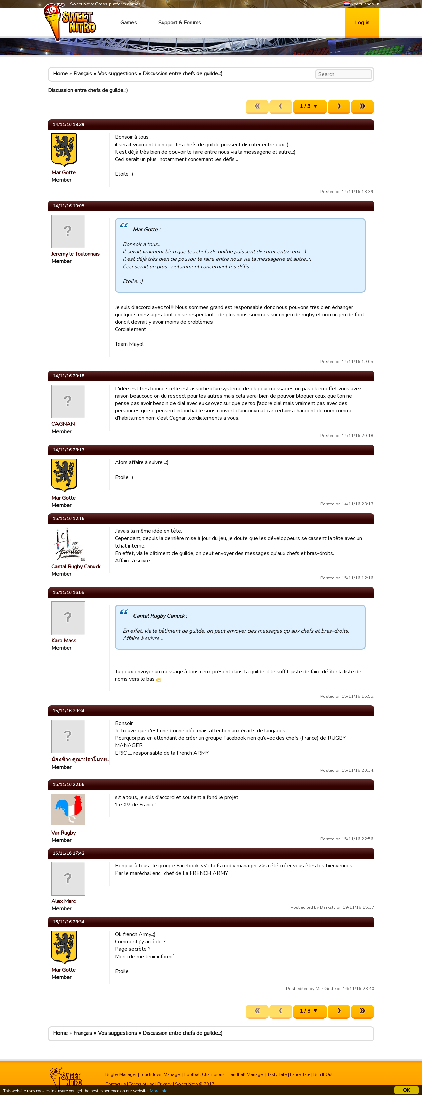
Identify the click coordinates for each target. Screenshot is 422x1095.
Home (60, 73)
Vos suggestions (117, 73)
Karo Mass (63, 640)
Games (128, 22)
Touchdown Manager (160, 1074)
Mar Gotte (63, 172)
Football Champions (204, 1074)
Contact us (115, 1084)
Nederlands (359, 4)
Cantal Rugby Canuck (76, 566)
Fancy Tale (300, 1074)
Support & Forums (179, 22)
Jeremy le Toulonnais (75, 254)
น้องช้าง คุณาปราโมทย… (80, 759)
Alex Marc (63, 901)
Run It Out (323, 1074)
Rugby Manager (121, 1074)
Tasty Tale (277, 1074)
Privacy (164, 1084)
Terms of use (141, 1084)
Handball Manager (246, 1074)
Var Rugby (63, 833)
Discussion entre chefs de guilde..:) (183, 73)
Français (82, 73)
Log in (362, 22)
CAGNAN (63, 424)
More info (162, 1091)
